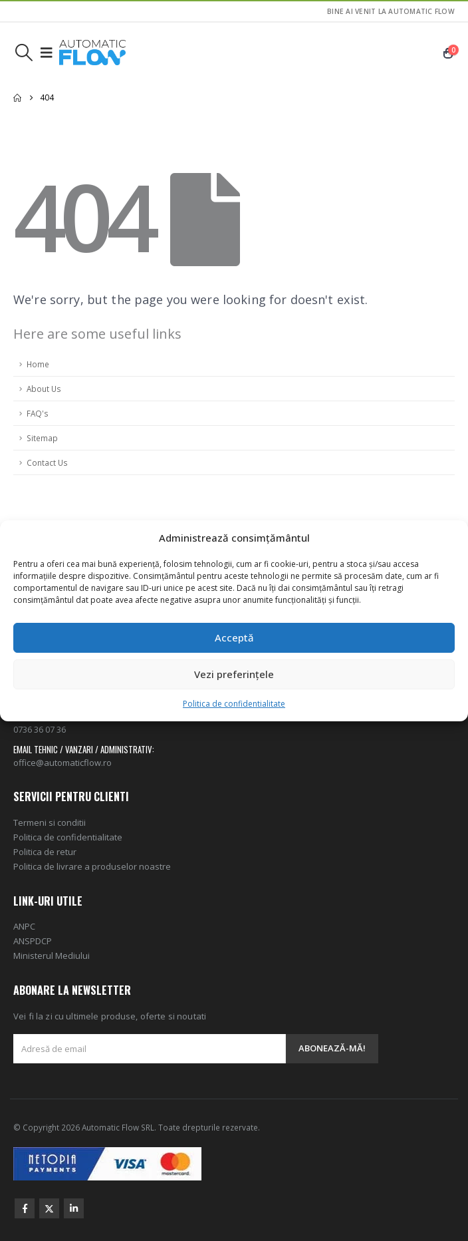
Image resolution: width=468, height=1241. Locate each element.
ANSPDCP (32, 941)
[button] (23, 52)
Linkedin (74, 1208)
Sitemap (42, 438)
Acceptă (234, 637)
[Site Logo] (92, 52)
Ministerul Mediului (51, 956)
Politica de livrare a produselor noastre (92, 866)
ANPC (24, 926)
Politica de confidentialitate (234, 703)
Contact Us (47, 462)
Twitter (49, 1208)
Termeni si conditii (49, 822)
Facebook (25, 1208)
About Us (44, 388)
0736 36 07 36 (39, 729)
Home (38, 364)
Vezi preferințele (234, 674)
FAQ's (38, 413)
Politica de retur (44, 852)
